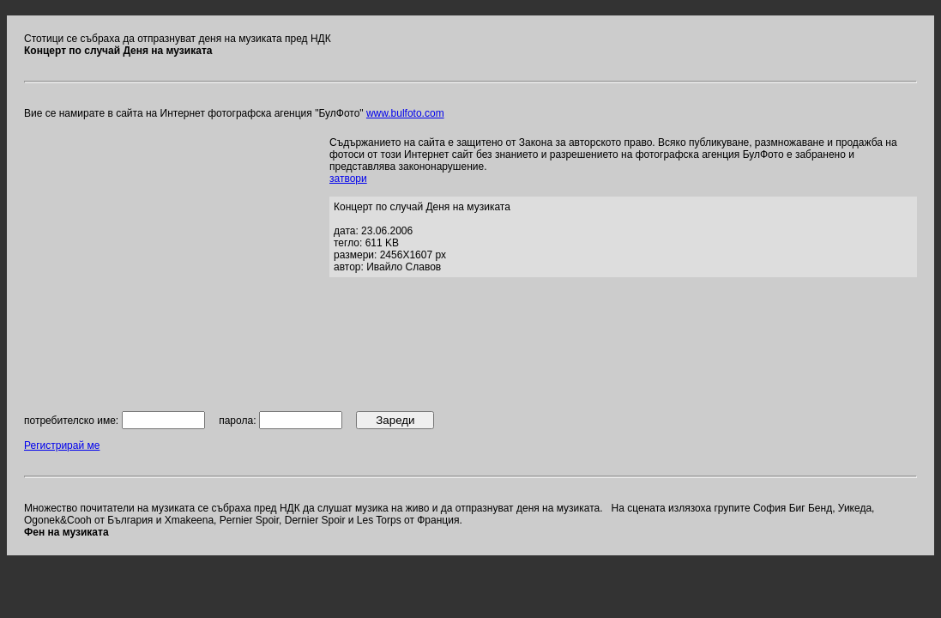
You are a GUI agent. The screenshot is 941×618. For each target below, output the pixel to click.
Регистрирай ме (62, 445)
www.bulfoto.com (405, 113)
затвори (348, 179)
